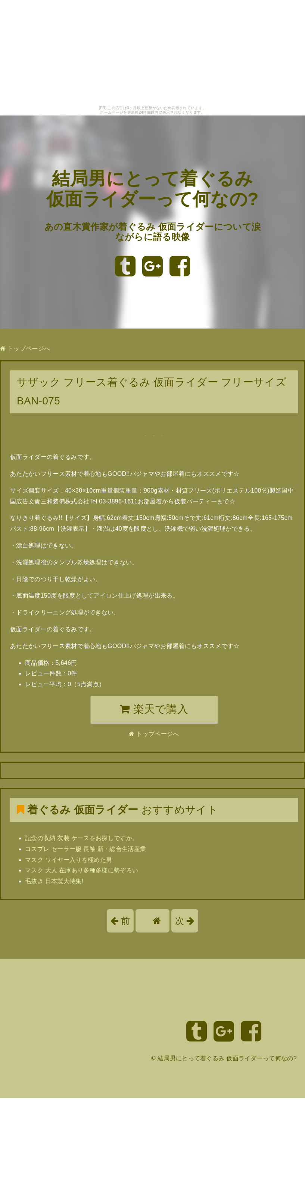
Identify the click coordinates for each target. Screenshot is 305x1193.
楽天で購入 (154, 709)
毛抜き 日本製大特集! (54, 881)
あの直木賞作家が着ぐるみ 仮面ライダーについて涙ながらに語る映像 (152, 232)
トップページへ (25, 348)
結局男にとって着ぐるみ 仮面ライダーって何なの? (227, 1058)
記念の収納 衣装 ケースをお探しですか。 (81, 838)
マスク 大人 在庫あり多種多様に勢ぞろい (81, 870)
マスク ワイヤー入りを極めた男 (68, 860)
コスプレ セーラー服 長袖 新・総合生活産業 (85, 849)
